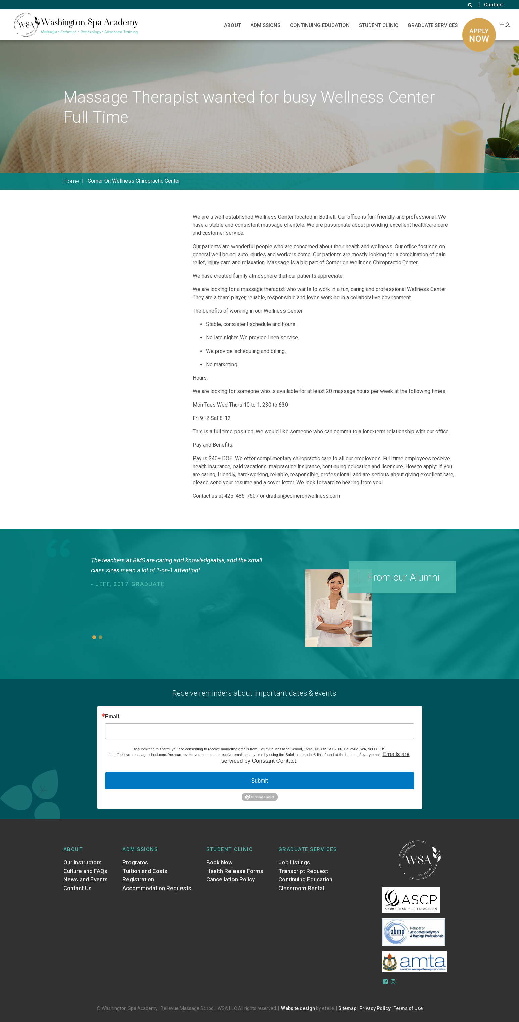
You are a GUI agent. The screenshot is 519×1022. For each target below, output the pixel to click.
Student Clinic (378, 25)
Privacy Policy (375, 1008)
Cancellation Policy (230, 879)
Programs (135, 862)
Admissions (265, 25)
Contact (493, 5)
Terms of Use (408, 1008)
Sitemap (347, 1008)
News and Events (85, 879)
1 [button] (94, 637)
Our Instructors (82, 862)
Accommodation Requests (156, 888)
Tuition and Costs (144, 871)
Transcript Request (303, 871)
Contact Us (77, 888)
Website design (298, 1008)
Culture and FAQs (85, 871)
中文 (505, 24)
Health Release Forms (234, 871)
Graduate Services (433, 25)
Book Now (219, 862)
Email (112, 716)
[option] (181, 573)
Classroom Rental (301, 888)
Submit (259, 781)
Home (71, 181)
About (232, 25)
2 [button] (100, 637)
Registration (138, 879)
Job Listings (294, 862)
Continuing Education (320, 25)
